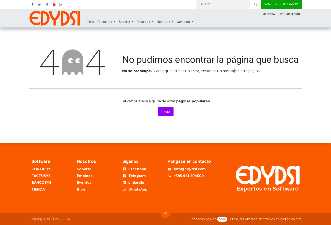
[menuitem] (90, 22)
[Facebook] (32, 4)
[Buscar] (255, 4)
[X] (47, 4)
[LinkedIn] (40, 4)
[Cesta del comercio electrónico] (269, 14)
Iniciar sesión (290, 14)
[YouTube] (54, 4)
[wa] (60, 4)
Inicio (165, 112)
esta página (250, 71)
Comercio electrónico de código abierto (272, 219)
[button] (165, 213)
